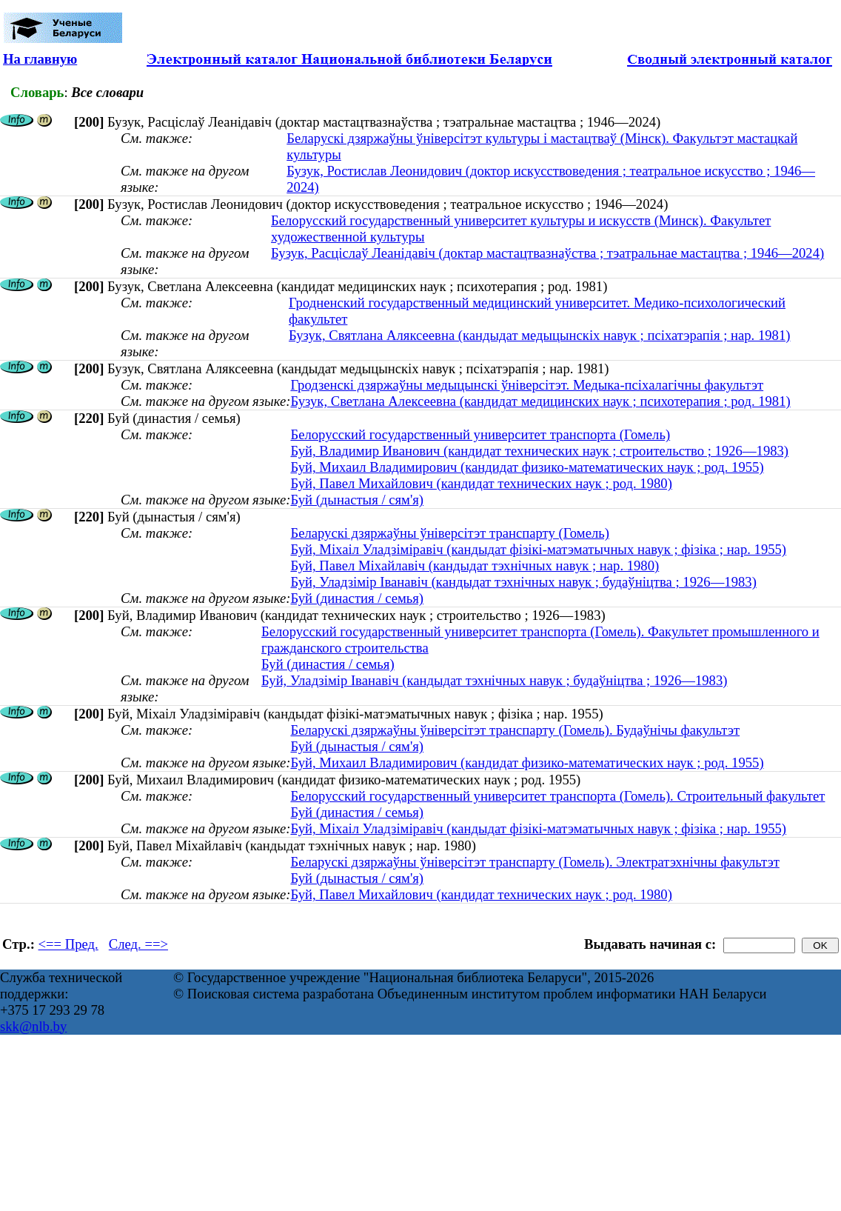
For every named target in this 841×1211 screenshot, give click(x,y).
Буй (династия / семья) (356, 598)
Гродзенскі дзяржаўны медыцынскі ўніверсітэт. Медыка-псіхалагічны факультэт (526, 385)
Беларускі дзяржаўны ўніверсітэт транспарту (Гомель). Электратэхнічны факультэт (534, 862)
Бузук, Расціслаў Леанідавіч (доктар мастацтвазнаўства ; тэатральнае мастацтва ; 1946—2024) (547, 253)
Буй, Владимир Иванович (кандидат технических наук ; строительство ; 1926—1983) (539, 450)
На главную (40, 59)
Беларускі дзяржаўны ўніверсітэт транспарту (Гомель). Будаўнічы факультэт (515, 730)
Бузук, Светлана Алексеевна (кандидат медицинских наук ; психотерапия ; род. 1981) (540, 401)
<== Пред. (68, 944)
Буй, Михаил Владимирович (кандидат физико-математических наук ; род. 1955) (526, 467)
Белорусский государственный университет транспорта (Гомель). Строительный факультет (557, 796)
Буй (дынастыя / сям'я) (356, 499)
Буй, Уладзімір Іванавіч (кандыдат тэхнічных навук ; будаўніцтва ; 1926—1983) (523, 582)
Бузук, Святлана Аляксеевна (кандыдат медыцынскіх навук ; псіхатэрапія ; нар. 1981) (539, 335)
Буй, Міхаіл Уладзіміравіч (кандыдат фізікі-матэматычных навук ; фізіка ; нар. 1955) (538, 549)
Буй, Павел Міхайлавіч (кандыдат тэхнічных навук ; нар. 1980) (474, 565)
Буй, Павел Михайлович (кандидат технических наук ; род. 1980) (480, 483)
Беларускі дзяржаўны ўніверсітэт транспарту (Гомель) (449, 533)
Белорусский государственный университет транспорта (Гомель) (480, 434)
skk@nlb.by (33, 1026)
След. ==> (138, 944)
